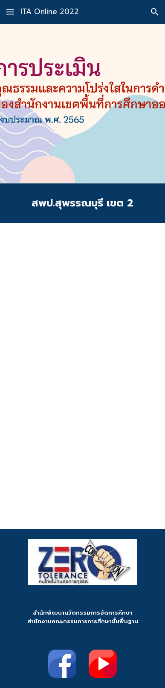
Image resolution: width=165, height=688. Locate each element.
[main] (82, 203)
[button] (10, 11)
